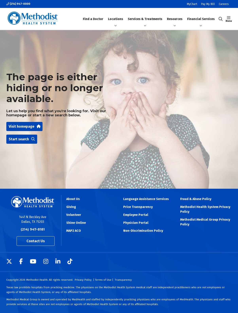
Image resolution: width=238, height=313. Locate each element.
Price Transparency (138, 207)
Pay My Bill (208, 4)
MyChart (192, 4)
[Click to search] (221, 19)
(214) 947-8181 (33, 229)
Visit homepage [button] (24, 126)
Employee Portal (135, 215)
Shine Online (76, 223)
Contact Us (36, 241)
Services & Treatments (145, 15)
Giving (71, 207)
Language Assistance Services (146, 199)
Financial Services (201, 15)
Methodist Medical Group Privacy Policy (205, 222)
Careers (224, 4)
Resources (175, 15)
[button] (229, 19)
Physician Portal (135, 223)
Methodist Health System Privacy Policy (205, 209)
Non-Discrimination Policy (143, 231)
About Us (73, 199)
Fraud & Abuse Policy (195, 199)
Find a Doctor (93, 15)
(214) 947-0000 (18, 4)
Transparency (123, 279)
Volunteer (73, 215)
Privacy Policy (83, 279)
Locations (115, 15)
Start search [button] (22, 139)
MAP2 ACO (73, 231)
